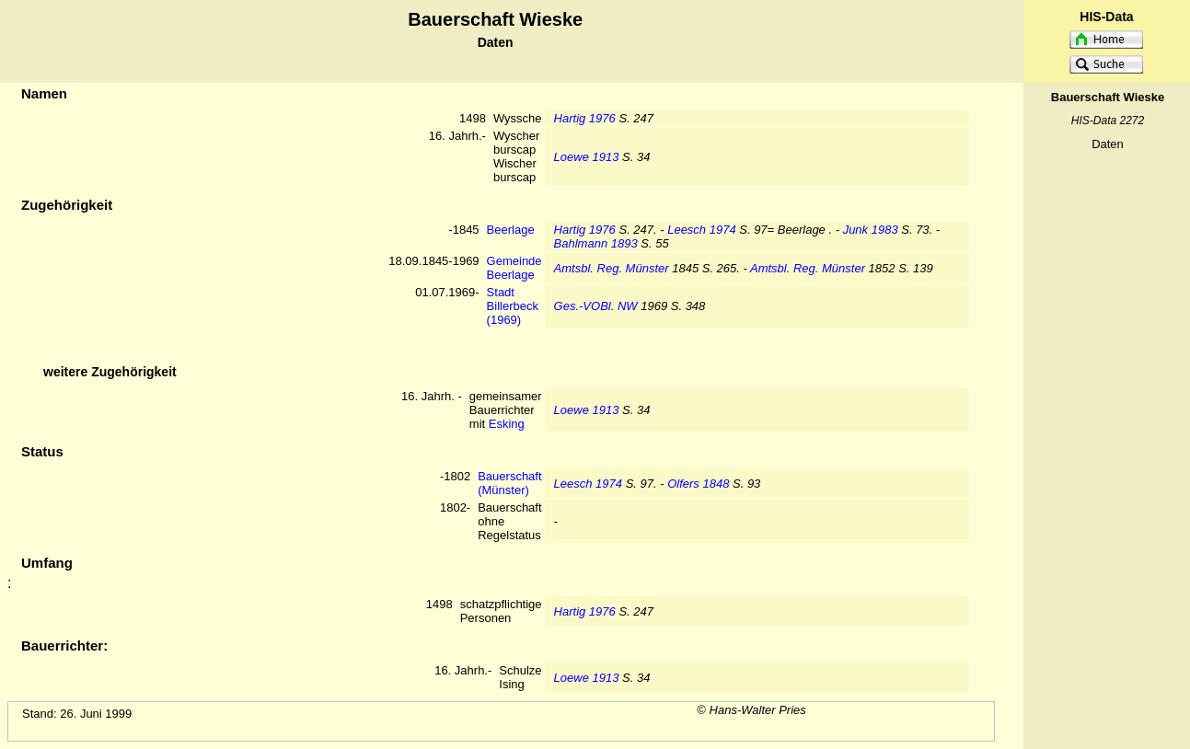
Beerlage (511, 229)
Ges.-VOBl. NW (596, 306)
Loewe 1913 (586, 157)
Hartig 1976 (585, 118)
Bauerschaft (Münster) (509, 483)
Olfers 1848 (698, 483)
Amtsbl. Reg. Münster (611, 268)
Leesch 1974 (701, 229)
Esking (507, 424)
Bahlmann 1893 (596, 243)
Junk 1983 (870, 229)
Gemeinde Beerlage (514, 268)
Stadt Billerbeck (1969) (512, 306)
